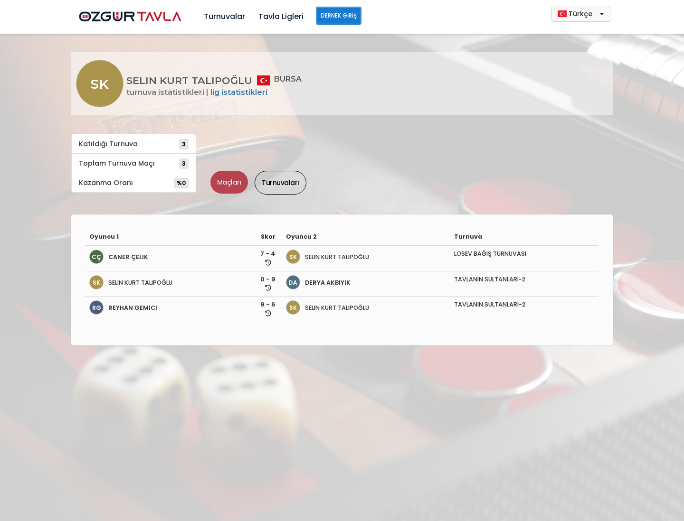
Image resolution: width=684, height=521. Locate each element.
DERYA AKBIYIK (318, 283)
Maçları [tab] (229, 182)
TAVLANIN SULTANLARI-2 (489, 279)
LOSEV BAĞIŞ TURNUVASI (490, 254)
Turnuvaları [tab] (280, 182)
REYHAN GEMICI (123, 308)
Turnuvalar (224, 16)
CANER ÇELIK (118, 257)
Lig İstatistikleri (238, 92)
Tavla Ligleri (281, 16)
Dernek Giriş (339, 15)
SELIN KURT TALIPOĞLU (327, 257)
